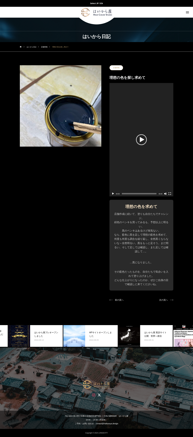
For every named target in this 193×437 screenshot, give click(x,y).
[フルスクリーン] (169, 193)
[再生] (113, 193)
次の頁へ (163, 300)
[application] (141, 139)
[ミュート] (165, 193)
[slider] (139, 193)
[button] (141, 139)
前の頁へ (119, 300)
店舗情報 (116, 68)
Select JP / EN (96, 3)
